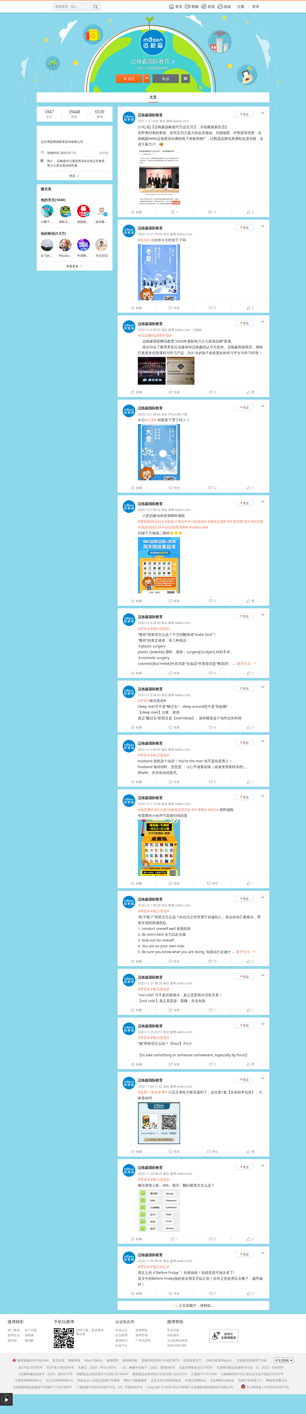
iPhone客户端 (177, 414)
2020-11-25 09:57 (150, 1032)
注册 (240, 6)
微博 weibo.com (177, 121)
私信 (165, 78)
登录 (255, 6)
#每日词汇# (159, 1266)
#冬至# (143, 240)
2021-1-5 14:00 (148, 121)
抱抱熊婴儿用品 (87, 222)
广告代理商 (143, 1341)
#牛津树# (198, 809)
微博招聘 (112, 1360)
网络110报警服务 (135, 1380)
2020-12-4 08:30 (149, 623)
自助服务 (173, 1335)
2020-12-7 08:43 (149, 414)
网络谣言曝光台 (276, 1380)
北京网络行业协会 (222, 1380)
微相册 (29, 1335)
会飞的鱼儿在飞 (51, 255)
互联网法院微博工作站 (251, 1360)
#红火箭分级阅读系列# (172, 809)
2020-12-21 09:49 (150, 234)
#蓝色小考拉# (176, 521)
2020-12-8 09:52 (149, 330)
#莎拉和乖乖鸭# (175, 527)
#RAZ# (212, 809)
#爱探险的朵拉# (151, 521)
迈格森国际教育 (150, 115)
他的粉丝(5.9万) (53, 233)
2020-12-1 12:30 (149, 804)
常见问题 (173, 1330)
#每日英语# (159, 628)
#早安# (143, 628)
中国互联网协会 (195, 1380)
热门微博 (14, 1330)
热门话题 (31, 1330)
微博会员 (14, 1335)
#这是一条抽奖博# (152, 1092)
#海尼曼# (145, 809)
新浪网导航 (130, 1360)
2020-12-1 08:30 (149, 905)
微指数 (29, 1341)
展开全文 (247, 664)
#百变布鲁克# (238, 521)
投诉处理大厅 (192, 1360)
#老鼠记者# (216, 521)
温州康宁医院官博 (107, 222)
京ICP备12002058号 (60, 1367)
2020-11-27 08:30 (150, 983)
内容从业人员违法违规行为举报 (98, 1380)
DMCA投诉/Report (219, 1360)
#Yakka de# (198, 527)
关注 (129, 78)
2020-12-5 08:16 (149, 510)
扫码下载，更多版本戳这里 (90, 1332)
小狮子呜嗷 (48, 222)
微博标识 (121, 1341)
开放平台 (121, 1346)
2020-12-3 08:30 (149, 695)
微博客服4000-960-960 (30, 1360)
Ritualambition (69, 255)
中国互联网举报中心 (28, 1380)
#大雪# (151, 419)
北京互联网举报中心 (59, 1380)
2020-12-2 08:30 (149, 749)
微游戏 (12, 1341)
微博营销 (142, 1335)
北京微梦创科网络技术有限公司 (212, 1387)
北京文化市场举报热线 (166, 1380)
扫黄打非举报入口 (250, 1380)
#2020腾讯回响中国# (155, 335)
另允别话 (102, 255)
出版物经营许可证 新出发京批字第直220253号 (252, 1374)
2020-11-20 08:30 (150, 1261)
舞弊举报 (74, 1360)
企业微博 (121, 1335)
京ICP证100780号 (30, 1367)
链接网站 (142, 1330)
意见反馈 (58, 1360)
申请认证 (121, 1330)
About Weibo (93, 1360)
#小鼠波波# (197, 521)
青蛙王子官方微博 (71, 222)
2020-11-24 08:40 (150, 1173)
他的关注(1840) (53, 199)
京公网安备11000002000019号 (265, 1387)
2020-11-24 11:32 (150, 1086)
